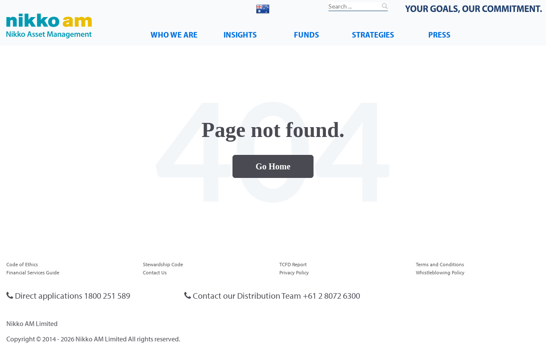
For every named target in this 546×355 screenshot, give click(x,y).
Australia (282, 8)
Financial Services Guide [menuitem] (32, 272)
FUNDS (306, 34)
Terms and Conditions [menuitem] (440, 264)
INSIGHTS (240, 34)
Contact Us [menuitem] (155, 272)
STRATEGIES (373, 34)
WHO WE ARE (174, 34)
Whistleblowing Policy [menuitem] (440, 272)
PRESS (439, 34)
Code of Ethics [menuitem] (22, 264)
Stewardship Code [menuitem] (163, 264)
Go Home (273, 166)
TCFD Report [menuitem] (293, 264)
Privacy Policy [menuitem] (294, 272)
